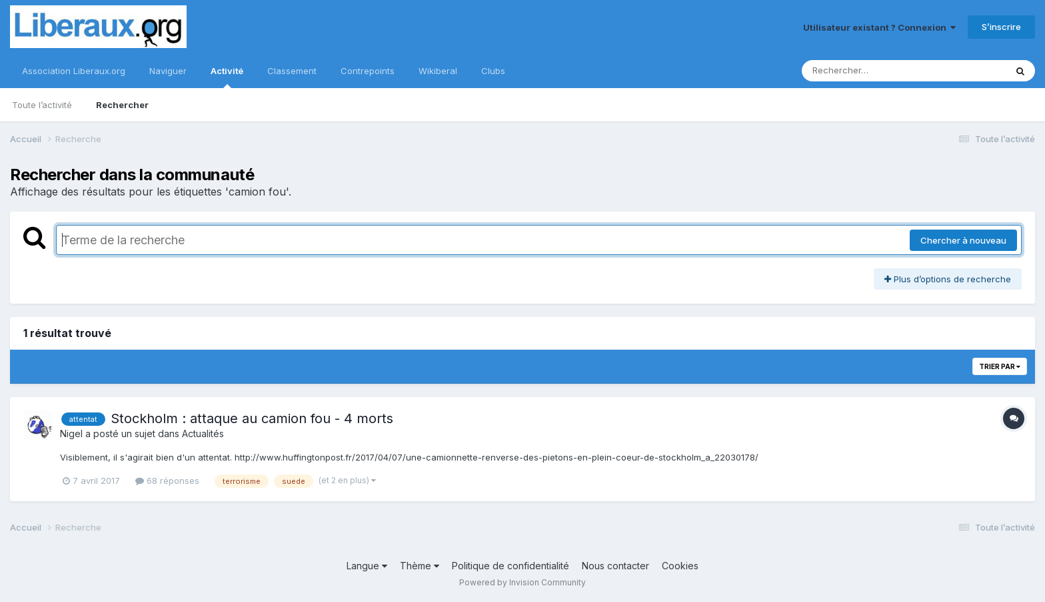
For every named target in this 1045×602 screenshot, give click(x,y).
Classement (292, 70)
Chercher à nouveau (963, 240)
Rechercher (122, 104)
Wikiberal (438, 70)
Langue (367, 565)
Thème (419, 565)
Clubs (493, 70)
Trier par (999, 366)
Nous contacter (615, 565)
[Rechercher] (865, 70)
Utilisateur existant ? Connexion (879, 27)
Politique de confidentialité (510, 565)
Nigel (71, 433)
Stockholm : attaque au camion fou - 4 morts (252, 418)
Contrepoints (368, 70)
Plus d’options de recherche (947, 279)
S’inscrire (1001, 26)
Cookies (680, 565)
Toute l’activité (42, 104)
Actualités (203, 433)
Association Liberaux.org (73, 70)
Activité (227, 76)
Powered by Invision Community (522, 582)
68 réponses (167, 480)
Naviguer (168, 70)
